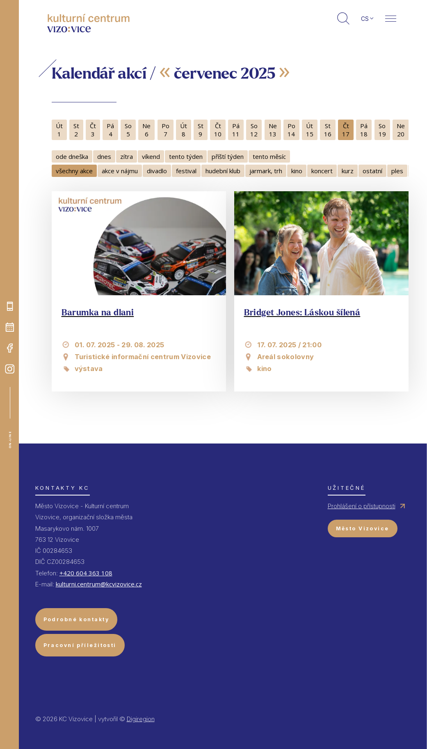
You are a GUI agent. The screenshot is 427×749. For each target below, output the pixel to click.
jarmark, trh (265, 171)
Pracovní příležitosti (79, 645)
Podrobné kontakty (76, 619)
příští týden (228, 156)
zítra (126, 156)
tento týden (186, 156)
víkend (151, 156)
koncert (322, 171)
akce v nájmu (120, 171)
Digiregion (141, 719)
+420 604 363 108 (85, 573)
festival (186, 171)
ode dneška (72, 156)
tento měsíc (269, 156)
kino (296, 171)
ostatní (372, 171)
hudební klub (223, 171)
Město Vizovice (362, 528)
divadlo (157, 171)
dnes (104, 156)
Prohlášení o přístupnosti (361, 506)
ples (397, 171)
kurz (348, 171)
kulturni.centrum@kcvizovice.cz (99, 584)
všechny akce (74, 171)
